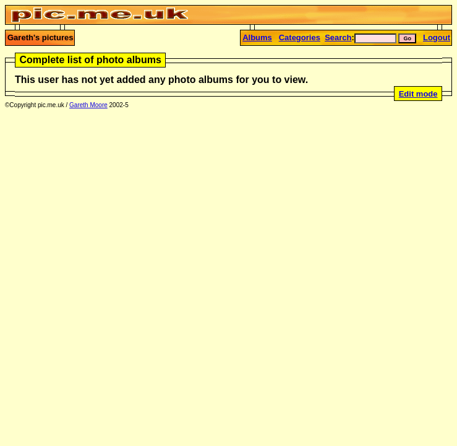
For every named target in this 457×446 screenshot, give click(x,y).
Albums (257, 37)
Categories (299, 37)
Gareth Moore (88, 105)
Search (338, 37)
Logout (436, 37)
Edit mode (418, 93)
